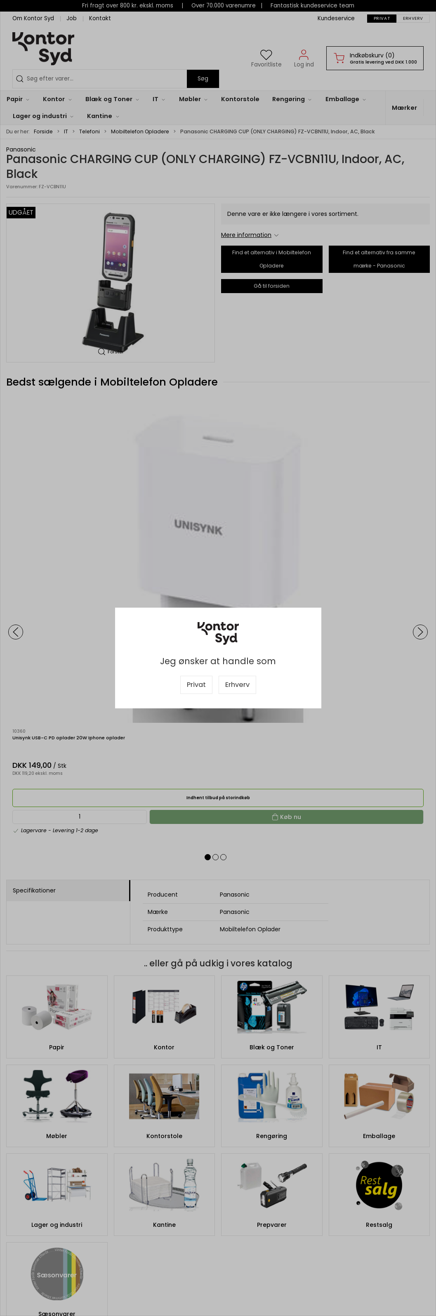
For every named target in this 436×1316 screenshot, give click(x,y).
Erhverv (237, 684)
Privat (196, 684)
